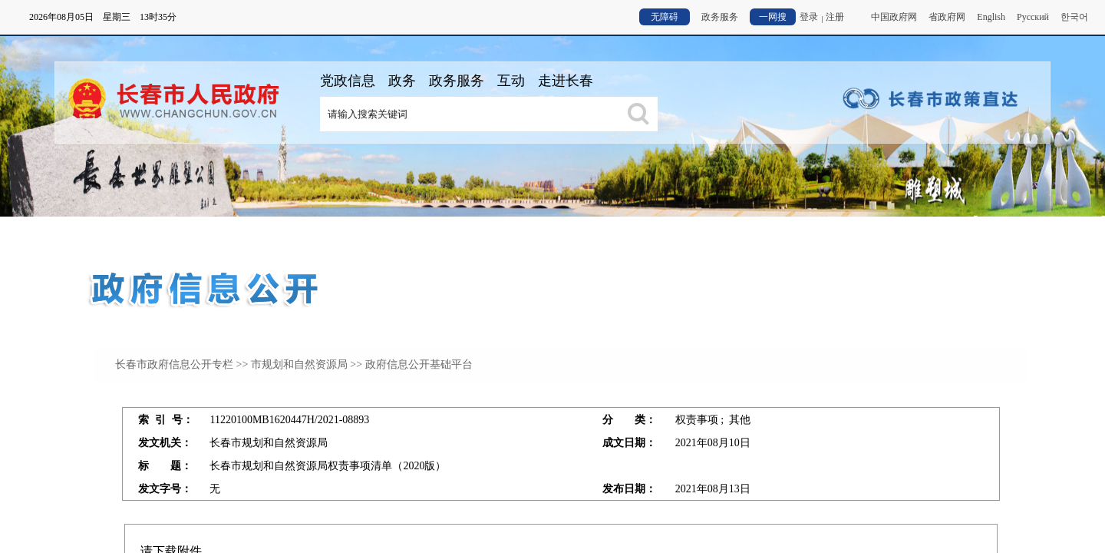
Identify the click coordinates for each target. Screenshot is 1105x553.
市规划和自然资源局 (299, 364)
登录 (809, 17)
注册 (835, 17)
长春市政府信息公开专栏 (174, 364)
